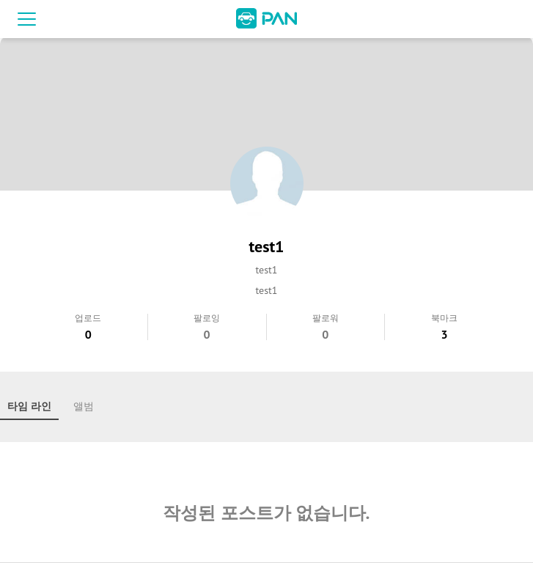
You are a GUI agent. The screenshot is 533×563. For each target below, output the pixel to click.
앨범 (83, 406)
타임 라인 (29, 406)
